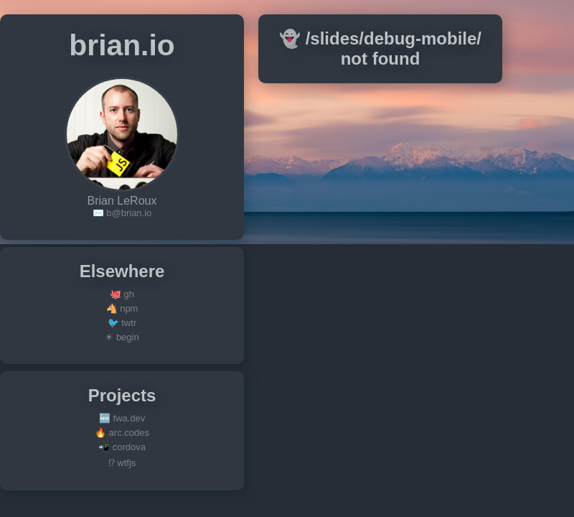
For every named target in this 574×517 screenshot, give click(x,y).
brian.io (121, 45)
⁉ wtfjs (122, 462)
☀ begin (121, 337)
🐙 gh (122, 294)
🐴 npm (122, 308)
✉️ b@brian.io (122, 213)
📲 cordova (122, 447)
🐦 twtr (122, 322)
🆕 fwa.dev (122, 418)
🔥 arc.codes (122, 432)
